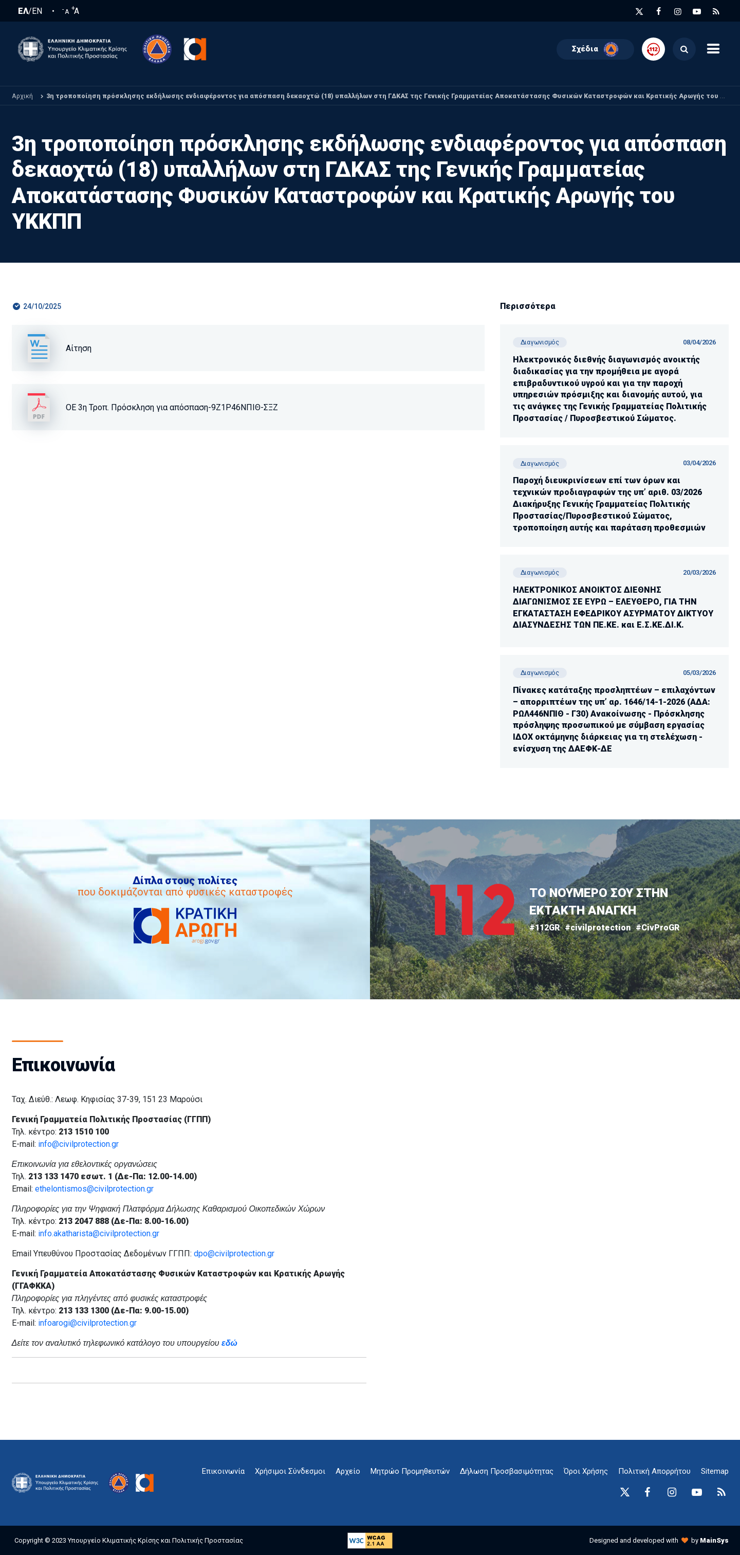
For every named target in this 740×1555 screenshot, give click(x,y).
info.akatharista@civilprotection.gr (98, 1233)
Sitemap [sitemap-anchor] (715, 1471)
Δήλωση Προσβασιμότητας (506, 1471)
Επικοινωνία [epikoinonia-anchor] (223, 1471)
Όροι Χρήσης (586, 1471)
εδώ (229, 1343)
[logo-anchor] (58, 1482)
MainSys (714, 1540)
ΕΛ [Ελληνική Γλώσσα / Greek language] (23, 11)
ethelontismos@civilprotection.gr (94, 1189)
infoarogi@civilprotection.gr (87, 1323)
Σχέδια (595, 49)
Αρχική (22, 96)
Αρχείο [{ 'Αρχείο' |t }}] (348, 1471)
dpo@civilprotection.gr (234, 1253)
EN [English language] (37, 11)
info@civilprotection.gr (78, 1144)
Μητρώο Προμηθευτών (410, 1471)
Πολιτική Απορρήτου (654, 1471)
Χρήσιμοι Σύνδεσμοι (290, 1471)
